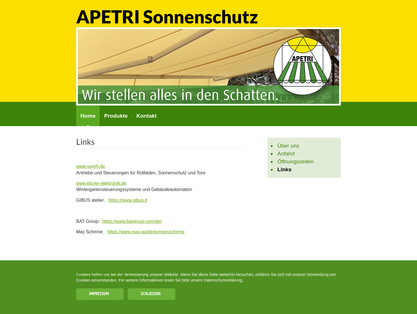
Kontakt (146, 116)
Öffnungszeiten (295, 161)
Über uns (288, 146)
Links (284, 169)
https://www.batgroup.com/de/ (132, 221)
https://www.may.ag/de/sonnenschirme (146, 231)
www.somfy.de (90, 166)
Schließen (153, 296)
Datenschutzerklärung (223, 284)
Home (87, 116)
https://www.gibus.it (128, 200)
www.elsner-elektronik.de (101, 183)
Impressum (99, 296)
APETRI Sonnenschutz (167, 16)
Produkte (116, 116)
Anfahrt (286, 154)
